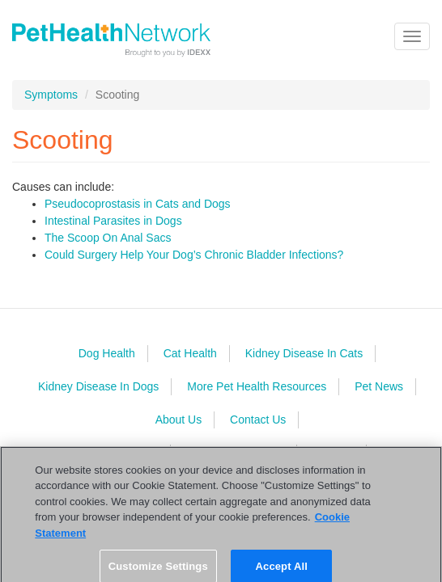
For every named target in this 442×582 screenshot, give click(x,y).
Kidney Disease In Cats (304, 353)
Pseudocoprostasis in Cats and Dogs (138, 203)
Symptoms (51, 94)
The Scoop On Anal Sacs (108, 237)
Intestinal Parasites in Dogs (113, 220)
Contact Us (258, 419)
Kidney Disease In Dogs (98, 386)
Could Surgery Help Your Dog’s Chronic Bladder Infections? (194, 254)
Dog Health (107, 353)
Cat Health (190, 353)
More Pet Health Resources (256, 386)
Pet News (379, 386)
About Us (178, 419)
